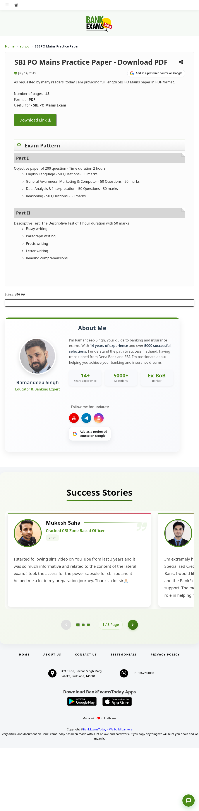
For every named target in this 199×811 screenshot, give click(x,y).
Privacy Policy (165, 717)
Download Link (33, 120)
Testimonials (124, 717)
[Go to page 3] (88, 687)
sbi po (25, 46)
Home (10, 46)
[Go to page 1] (78, 686)
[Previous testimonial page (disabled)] (65, 687)
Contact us (86, 717)
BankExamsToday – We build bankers (107, 792)
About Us (52, 717)
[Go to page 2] (83, 687)
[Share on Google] (156, 73)
